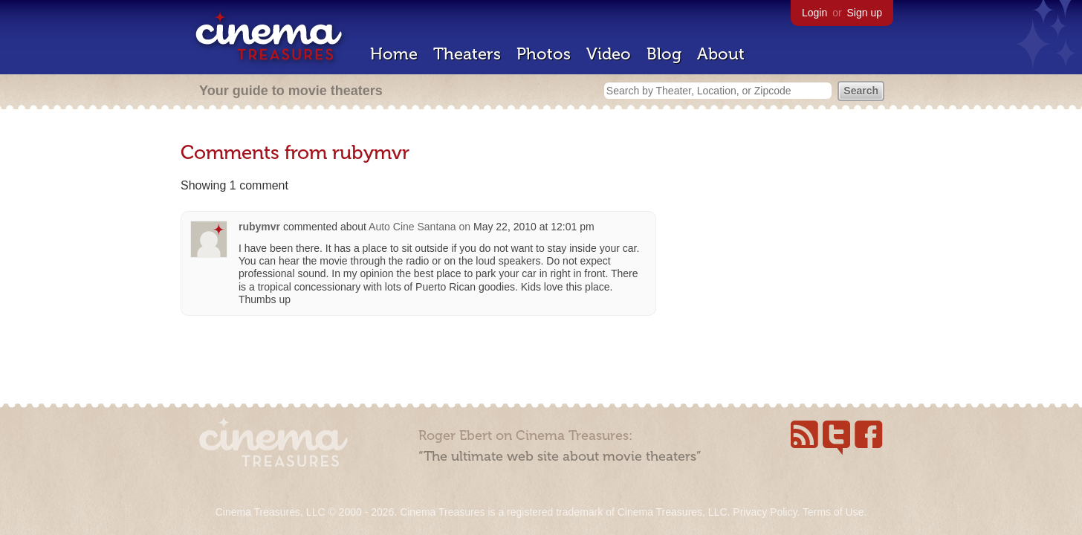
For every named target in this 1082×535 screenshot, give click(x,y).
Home (394, 54)
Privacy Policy (765, 512)
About (721, 54)
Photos (543, 54)
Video (608, 54)
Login (814, 13)
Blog (664, 54)
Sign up (864, 13)
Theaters (467, 54)
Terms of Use (833, 512)
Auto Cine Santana (412, 227)
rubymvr (259, 227)
